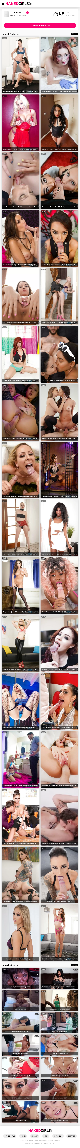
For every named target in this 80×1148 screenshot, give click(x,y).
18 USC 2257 (58, 1136)
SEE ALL (74, 34)
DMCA (46, 1136)
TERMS (23, 1136)
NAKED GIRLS (10, 1136)
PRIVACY (34, 1136)
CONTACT (71, 1136)
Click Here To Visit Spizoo (40, 25)
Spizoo (4, 38)
